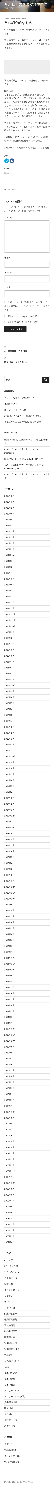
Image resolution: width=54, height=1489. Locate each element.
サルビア (24, 18)
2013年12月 (10, 815)
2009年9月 (9, 1118)
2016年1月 (9, 673)
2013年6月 (9, 851)
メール (8, 272)
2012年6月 (9, 922)
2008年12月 (10, 1171)
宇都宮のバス (10, 1343)
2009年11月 (10, 1106)
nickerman (9, 468)
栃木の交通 (9, 1378)
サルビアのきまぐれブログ (26, 4)
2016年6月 (9, 650)
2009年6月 (9, 1135)
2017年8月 (9, 567)
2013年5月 (9, 857)
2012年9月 (9, 904)
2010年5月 (9, 1070)
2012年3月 (9, 940)
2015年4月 (9, 721)
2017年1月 (9, 608)
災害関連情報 (10, 1402)
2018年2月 (9, 543)
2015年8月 (9, 697)
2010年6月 (9, 1064)
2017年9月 (9, 561)
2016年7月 (9, 644)
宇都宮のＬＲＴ (11, 1349)
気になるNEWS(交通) (14, 1396)
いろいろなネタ (11, 1272)
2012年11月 (10, 893)
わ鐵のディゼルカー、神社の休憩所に (22, 416)
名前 (7, 257)
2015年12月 (10, 679)
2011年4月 (9, 1005)
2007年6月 (9, 1242)
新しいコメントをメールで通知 (23, 316)
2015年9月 (9, 691)
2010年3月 (9, 1082)
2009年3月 (9, 1153)
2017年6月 (9, 579)
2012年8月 (9, 910)
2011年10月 (10, 969)
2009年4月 (9, 1147)
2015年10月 (10, 685)
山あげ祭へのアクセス (15, 459)
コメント (8, 217)
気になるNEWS (11, 1390)
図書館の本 (9, 1337)
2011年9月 (9, 975)
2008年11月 (10, 1177)
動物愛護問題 (10, 1331)
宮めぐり (8, 1355)
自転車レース (10, 1420)
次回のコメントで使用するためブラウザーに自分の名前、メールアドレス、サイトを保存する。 (27, 306)
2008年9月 (9, 1189)
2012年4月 (9, 934)
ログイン (8, 1444)
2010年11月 (10, 1035)
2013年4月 (9, 863)
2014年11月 (10, 750)
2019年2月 (9, 508)
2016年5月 (9, 656)
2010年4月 (9, 1076)
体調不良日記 (10, 1319)
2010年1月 (9, 1094)
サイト (7, 287)
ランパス (8, 1301)
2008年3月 (9, 1224)
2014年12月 (10, 744)
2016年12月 (10, 614)
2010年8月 (9, 1052)
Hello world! (10, 439)
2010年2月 (9, 1088)
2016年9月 (9, 632)
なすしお (8, 1284)
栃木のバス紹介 (11, 1373)
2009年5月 (9, 1141)
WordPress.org (11, 1462)
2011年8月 (9, 981)
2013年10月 (10, 827)
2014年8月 (9, 768)
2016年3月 (9, 667)
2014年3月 (9, 798)
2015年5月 (9, 715)
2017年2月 (9, 602)
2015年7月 (9, 703)
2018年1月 (9, 549)
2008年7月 (9, 1200)
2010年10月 (10, 1041)
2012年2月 (9, 946)
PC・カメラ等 (11, 1266)
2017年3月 (9, 596)
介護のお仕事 (10, 1313)
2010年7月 (9, 1058)
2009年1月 (9, 1165)
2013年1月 (9, 881)
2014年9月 (9, 762)
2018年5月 (9, 531)
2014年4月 (9, 792)
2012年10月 (10, 898)
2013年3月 (9, 869)
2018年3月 (9, 537)
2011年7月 (9, 987)
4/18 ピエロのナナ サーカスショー (22, 449)
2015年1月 (9, 739)
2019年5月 (9, 496)
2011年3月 (9, 1011)
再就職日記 (9, 1325)
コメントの (12, 1456)
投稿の (10, 1450)
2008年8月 (9, 1195)
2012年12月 (10, 887)
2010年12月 (10, 1029)
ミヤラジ (8, 1295)
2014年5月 (9, 786)
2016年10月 (10, 626)
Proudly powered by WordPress (18, 1482)
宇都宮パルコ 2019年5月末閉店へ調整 (22, 421)
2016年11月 (10, 620)
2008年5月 (9, 1212)
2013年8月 (9, 839)
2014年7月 (9, 774)
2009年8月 (9, 1123)
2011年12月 (10, 958)
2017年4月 (9, 590)
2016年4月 (9, 661)
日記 (6, 1367)
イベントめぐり (11, 1290)
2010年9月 (9, 1046)
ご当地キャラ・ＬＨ (14, 1278)
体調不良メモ (10, 404)
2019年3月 (9, 502)
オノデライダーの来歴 (15, 410)
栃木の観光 (9, 1384)
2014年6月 (9, 780)
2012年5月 (9, 928)
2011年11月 (10, 963)
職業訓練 (8, 1408)
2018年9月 (9, 513)
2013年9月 (9, 833)
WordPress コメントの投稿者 (33, 439)
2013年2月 (9, 875)
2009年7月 (9, 1129)
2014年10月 (10, 756)
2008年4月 (9, 1218)
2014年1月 (9, 810)
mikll (46, 474)
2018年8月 (9, 519)
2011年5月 (9, 999)
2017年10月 (10, 555)
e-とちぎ (8, 1260)
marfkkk (8, 453)
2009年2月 (9, 1159)
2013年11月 (10, 821)
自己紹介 (11, 189)
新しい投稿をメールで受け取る (23, 322)
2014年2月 (9, 804)
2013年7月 (9, 845)
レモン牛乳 (9, 1307)
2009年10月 (10, 1112)
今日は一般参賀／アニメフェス (19, 398)
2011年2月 (9, 1017)
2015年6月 (9, 709)
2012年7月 (9, 916)
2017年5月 (9, 584)
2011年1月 (9, 1023)
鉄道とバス (9, 1426)
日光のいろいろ (11, 1361)
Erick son (33, 459)
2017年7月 (9, 573)
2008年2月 (9, 1230)
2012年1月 (9, 952)
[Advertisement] (27, 67)
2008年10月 (10, 1183)
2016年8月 (9, 638)
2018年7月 (9, 525)
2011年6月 (9, 993)
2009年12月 (10, 1100)
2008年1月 (9, 1236)
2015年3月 (9, 727)
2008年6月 (9, 1206)
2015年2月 (9, 733)
